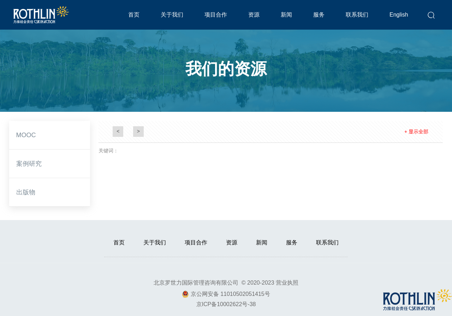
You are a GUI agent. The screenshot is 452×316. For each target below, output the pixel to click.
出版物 (25, 192)
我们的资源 (226, 69)
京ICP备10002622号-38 (226, 304)
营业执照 (287, 283)
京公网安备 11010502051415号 (230, 294)
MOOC (26, 135)
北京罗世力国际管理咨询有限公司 (196, 283)
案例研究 (29, 163)
